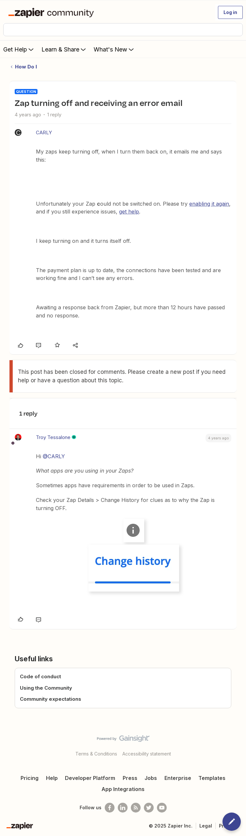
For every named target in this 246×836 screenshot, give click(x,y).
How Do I (26, 67)
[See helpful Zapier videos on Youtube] (162, 808)
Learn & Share (64, 49)
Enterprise (177, 778)
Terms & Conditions (96, 753)
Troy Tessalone (53, 437)
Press (130, 778)
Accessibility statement (146, 753)
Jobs (151, 778)
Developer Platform (90, 778)
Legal (205, 826)
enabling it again (209, 203)
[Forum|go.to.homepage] (52, 12)
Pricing (29, 778)
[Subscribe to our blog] (136, 808)
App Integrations (123, 789)
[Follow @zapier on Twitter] (149, 808)
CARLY (44, 132)
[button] (230, 12)
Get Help (19, 49)
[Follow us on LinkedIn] (123, 808)
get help (129, 211)
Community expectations (50, 699)
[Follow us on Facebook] (110, 808)
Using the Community (46, 688)
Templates (211, 778)
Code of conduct (40, 676)
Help (52, 778)
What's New (114, 49)
